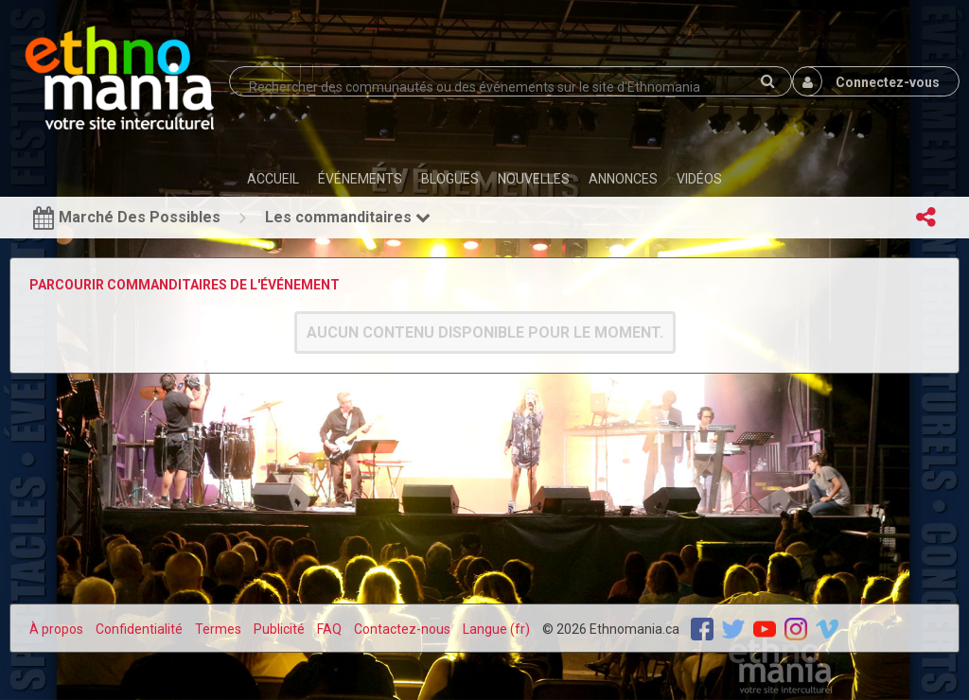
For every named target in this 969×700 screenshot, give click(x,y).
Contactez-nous (402, 629)
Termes (218, 629)
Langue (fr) (496, 629)
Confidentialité (139, 629)
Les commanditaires (348, 217)
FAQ (329, 629)
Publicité (279, 629)
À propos (56, 629)
